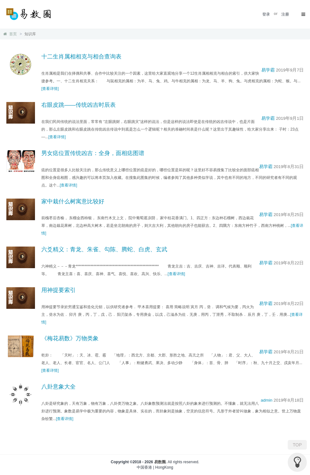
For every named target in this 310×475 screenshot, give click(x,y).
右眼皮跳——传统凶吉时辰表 (78, 105)
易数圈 (160, 462)
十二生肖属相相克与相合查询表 (81, 56)
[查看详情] (50, 88)
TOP (297, 444)
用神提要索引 (58, 290)
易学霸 (268, 70)
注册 (285, 14)
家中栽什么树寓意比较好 (72, 201)
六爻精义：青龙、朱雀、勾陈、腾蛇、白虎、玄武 (104, 249)
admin (266, 400)
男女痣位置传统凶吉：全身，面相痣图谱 (92, 153)
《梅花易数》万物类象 (70, 338)
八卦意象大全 (58, 386)
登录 (266, 14)
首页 (10, 34)
